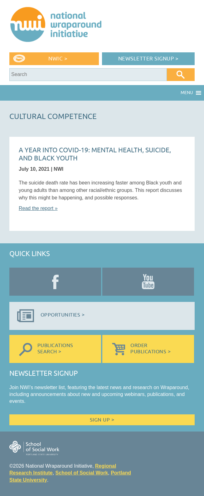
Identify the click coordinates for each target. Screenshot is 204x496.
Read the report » (38, 208)
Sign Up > (102, 420)
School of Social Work (82, 472)
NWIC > (57, 58)
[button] (187, 93)
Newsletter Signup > (148, 58)
